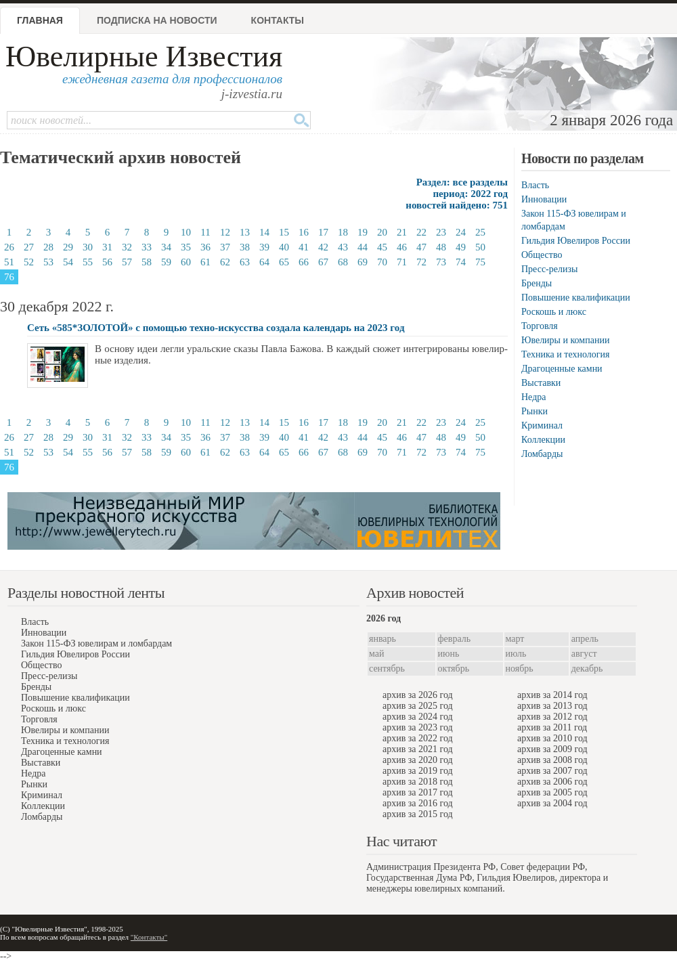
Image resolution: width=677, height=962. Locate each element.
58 (146, 262)
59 (166, 262)
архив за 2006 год (552, 782)
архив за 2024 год (418, 717)
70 (382, 262)
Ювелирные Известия (143, 56)
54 (68, 262)
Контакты (277, 20)
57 (127, 262)
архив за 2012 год (552, 717)
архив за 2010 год (552, 738)
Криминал (542, 425)
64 (264, 262)
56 (107, 262)
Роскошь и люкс (553, 312)
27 (29, 247)
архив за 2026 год (418, 695)
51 (9, 262)
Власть (535, 185)
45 (382, 247)
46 (402, 247)
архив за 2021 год (418, 749)
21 (402, 232)
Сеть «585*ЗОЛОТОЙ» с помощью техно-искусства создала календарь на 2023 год (215, 327)
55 (88, 262)
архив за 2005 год (552, 792)
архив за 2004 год (552, 803)
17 (323, 232)
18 (343, 232)
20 (382, 232)
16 (304, 232)
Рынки (534, 411)
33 (146, 247)
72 (421, 262)
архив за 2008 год (552, 760)
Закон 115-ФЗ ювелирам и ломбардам (96, 643)
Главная (40, 20)
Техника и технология (565, 354)
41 (304, 247)
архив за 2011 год (552, 727)
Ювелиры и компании (565, 340)
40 (284, 247)
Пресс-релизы (549, 269)
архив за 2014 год (552, 695)
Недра (533, 397)
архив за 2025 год (418, 706)
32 (127, 247)
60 (186, 262)
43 (343, 247)
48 (441, 247)
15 (284, 232)
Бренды (536, 283)
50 (480, 247)
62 (225, 262)
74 (461, 262)
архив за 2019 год (418, 771)
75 (480, 262)
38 (245, 247)
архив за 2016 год (418, 803)
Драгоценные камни (562, 369)
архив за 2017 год (418, 792)
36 (205, 247)
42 (323, 247)
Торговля (539, 326)
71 (402, 262)
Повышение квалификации (575, 297)
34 (166, 247)
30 (88, 247)
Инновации (544, 199)
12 (225, 232)
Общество (541, 255)
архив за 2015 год (418, 814)
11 (205, 232)
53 (48, 262)
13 (245, 232)
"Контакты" (149, 937)
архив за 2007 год (552, 771)
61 (205, 262)
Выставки (541, 383)
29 (68, 247)
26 (9, 247)
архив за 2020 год (418, 760)
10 (186, 232)
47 (421, 247)
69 (362, 262)
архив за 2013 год (552, 706)
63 (245, 262)
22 (421, 232)
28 (48, 247)
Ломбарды (542, 454)
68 (343, 262)
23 (441, 232)
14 (264, 232)
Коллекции (543, 440)
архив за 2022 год (418, 738)
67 (323, 262)
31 (107, 247)
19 (362, 232)
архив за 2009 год (552, 749)
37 (225, 247)
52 (29, 262)
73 (441, 262)
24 (461, 232)
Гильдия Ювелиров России (575, 241)
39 (264, 247)
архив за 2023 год (418, 727)
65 (284, 262)
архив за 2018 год (418, 782)
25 (480, 232)
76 (9, 276)
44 (362, 247)
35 (186, 247)
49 (461, 247)
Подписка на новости (157, 20)
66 (304, 262)
